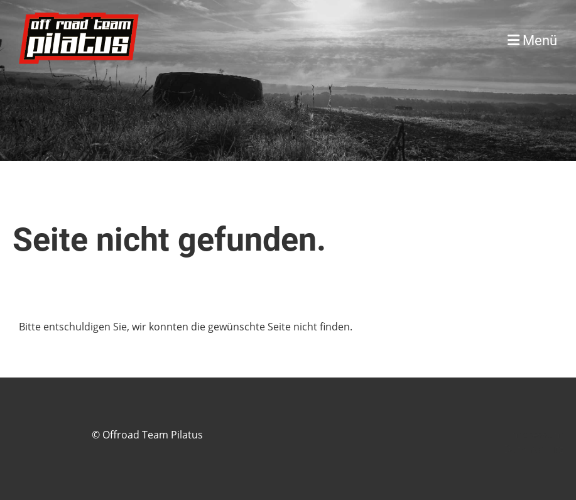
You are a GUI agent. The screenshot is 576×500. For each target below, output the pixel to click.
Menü (532, 40)
